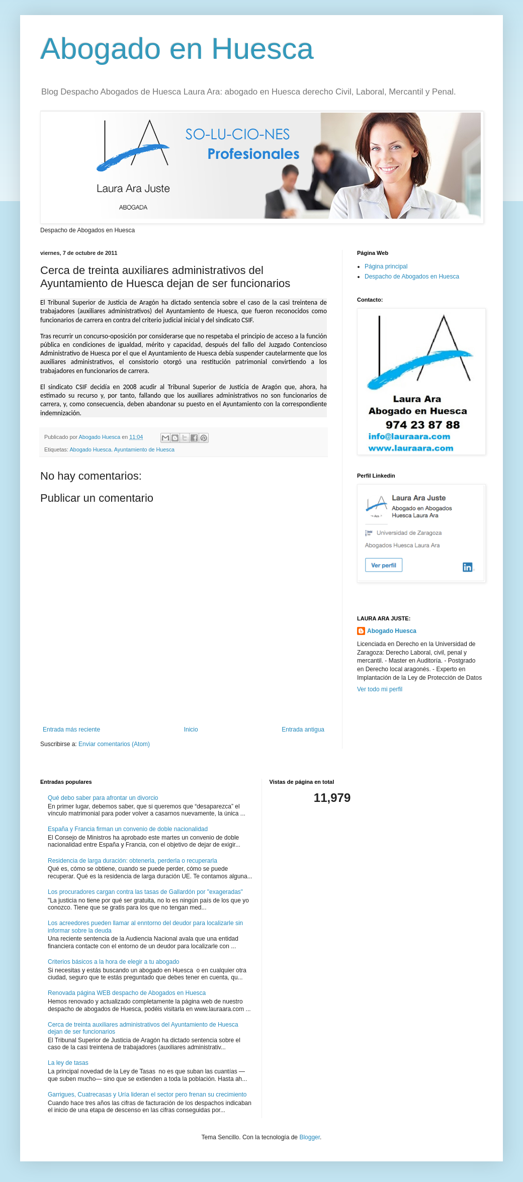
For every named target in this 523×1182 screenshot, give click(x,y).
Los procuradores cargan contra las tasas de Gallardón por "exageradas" (145, 891)
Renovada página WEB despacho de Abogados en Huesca (127, 992)
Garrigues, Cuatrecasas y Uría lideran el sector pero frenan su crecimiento (147, 1094)
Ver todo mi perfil (379, 689)
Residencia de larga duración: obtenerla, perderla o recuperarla (132, 860)
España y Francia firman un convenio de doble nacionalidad (128, 829)
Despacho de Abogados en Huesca (412, 276)
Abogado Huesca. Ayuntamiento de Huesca (122, 449)
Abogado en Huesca (177, 48)
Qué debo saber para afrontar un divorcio (103, 797)
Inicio (191, 729)
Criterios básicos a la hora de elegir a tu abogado (114, 961)
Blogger (309, 1137)
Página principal (386, 266)
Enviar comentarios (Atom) (114, 744)
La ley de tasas (68, 1062)
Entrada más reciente (71, 729)
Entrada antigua (303, 729)
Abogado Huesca (391, 630)
